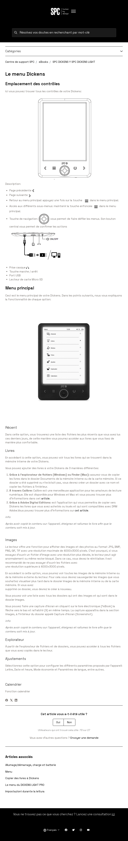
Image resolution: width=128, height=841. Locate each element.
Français (51, 830)
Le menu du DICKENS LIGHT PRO (24, 785)
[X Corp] (11, 700)
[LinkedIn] (16, 700)
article (45, 498)
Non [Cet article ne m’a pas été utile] (69, 722)
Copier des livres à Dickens (22, 778)
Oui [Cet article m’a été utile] (58, 722)
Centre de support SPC (19, 61)
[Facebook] (6, 700)
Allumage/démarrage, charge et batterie (30, 765)
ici (113, 814)
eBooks (43, 61)
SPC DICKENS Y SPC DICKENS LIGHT (74, 61)
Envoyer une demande (84, 737)
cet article (81, 510)
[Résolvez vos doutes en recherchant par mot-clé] (64, 32)
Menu (8, 771)
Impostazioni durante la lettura (24, 791)
